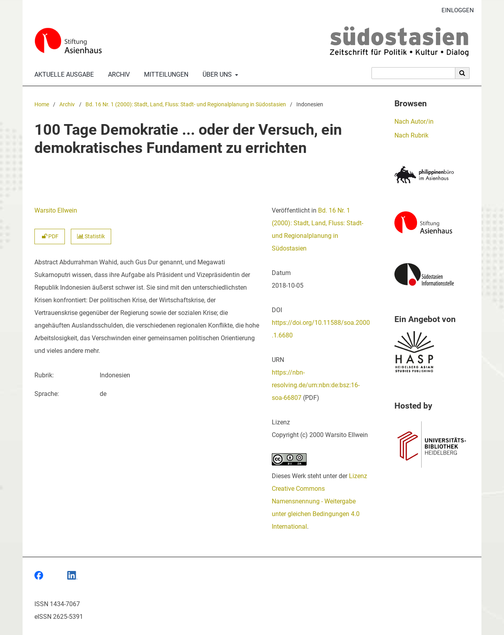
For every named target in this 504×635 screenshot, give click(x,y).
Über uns (216, 74)
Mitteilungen (164, 74)
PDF (50, 236)
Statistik (91, 236)
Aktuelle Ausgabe (62, 74)
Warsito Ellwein (55, 210)
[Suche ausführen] (462, 73)
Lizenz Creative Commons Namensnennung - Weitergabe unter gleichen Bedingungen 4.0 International (319, 501)
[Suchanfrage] (413, 73)
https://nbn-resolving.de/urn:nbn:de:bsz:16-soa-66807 (316, 385)
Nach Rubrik (411, 135)
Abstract (46, 262)
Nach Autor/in (414, 121)
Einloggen (455, 10)
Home (41, 104)
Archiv (117, 74)
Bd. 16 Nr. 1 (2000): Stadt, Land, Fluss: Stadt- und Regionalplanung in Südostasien (185, 104)
